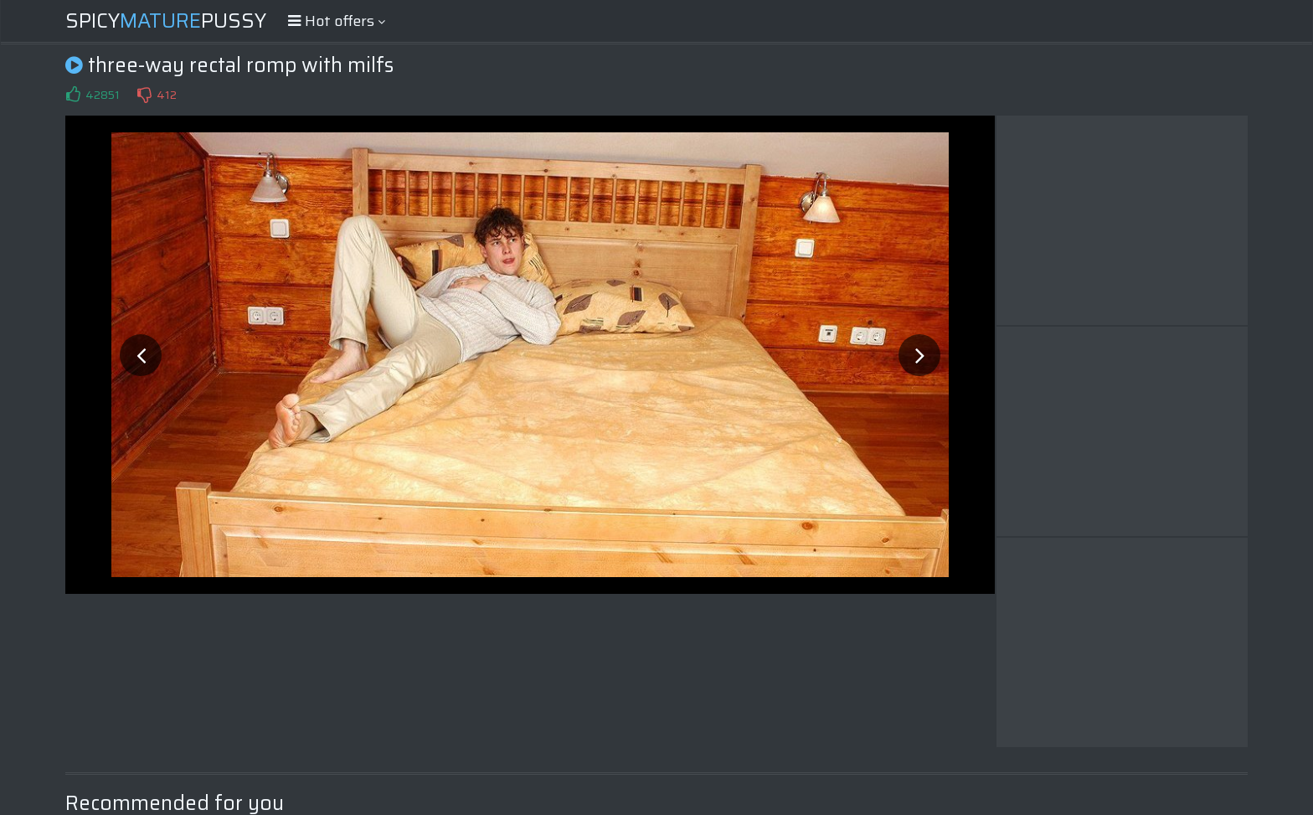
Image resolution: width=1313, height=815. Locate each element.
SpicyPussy (165, 21)
